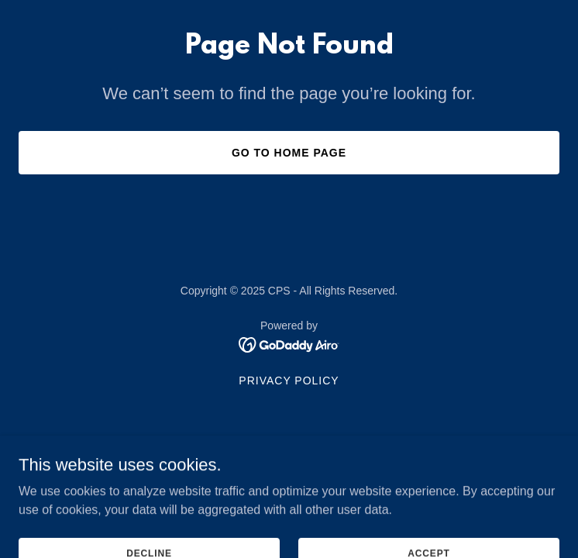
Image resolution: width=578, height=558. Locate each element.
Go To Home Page (289, 152)
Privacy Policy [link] (289, 380)
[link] (289, 343)
